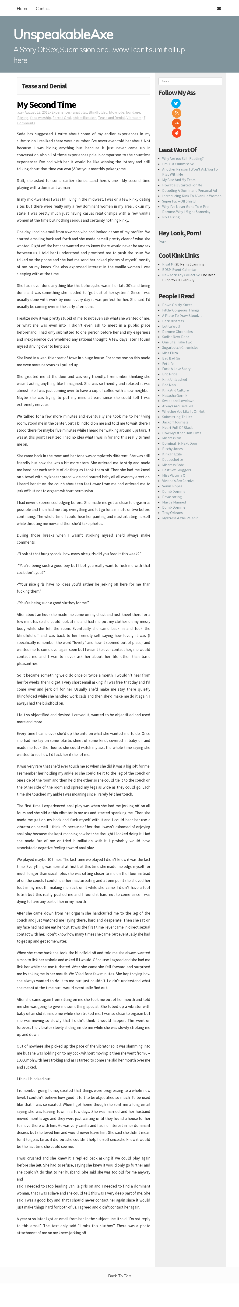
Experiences (61, 112)
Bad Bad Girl (172, 328)
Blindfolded (98, 112)
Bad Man (169, 355)
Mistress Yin (171, 408)
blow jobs (116, 112)
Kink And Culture (175, 360)
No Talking (171, 187)
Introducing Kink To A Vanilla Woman (191, 166)
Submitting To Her (177, 387)
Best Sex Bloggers (176, 440)
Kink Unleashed (174, 349)
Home (22, 8)
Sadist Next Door (175, 307)
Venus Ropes (172, 456)
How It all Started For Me (182, 155)
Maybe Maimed (174, 472)
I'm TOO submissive (178, 134)
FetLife (168, 334)
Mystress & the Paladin (180, 488)
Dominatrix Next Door (179, 414)
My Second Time (46, 104)
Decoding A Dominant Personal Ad (189, 160)
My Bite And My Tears (179, 150)
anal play (80, 112)
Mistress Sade (173, 435)
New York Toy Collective (181, 245)
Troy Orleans (172, 483)
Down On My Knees (177, 275)
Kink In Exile (172, 424)
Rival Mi (168, 234)
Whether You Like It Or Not (183, 381)
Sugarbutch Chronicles (180, 317)
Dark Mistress (173, 291)
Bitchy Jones (172, 419)
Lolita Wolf (171, 296)
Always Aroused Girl (177, 376)
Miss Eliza (170, 323)
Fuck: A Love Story (176, 339)
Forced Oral (62, 117)
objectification (84, 117)
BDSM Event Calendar (179, 240)
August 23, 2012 (37, 112)
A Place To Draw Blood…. (182, 285)
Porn (162, 212)
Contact (43, 8)
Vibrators (134, 117)
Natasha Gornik (174, 365)
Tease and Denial (111, 117)
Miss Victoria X (173, 446)
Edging (22, 117)
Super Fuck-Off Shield (179, 171)
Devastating (172, 467)
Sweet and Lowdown (178, 371)
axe (20, 112)
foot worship (40, 117)
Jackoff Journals (175, 392)
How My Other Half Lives (181, 403)
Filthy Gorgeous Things (181, 280)
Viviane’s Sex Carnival (179, 451)
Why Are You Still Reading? (183, 128)
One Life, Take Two (177, 312)
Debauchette (172, 429)
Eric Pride (169, 344)
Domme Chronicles (177, 302)
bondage (133, 112)
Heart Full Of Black (177, 397)
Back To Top (119, 1276)
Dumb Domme (173, 461)
